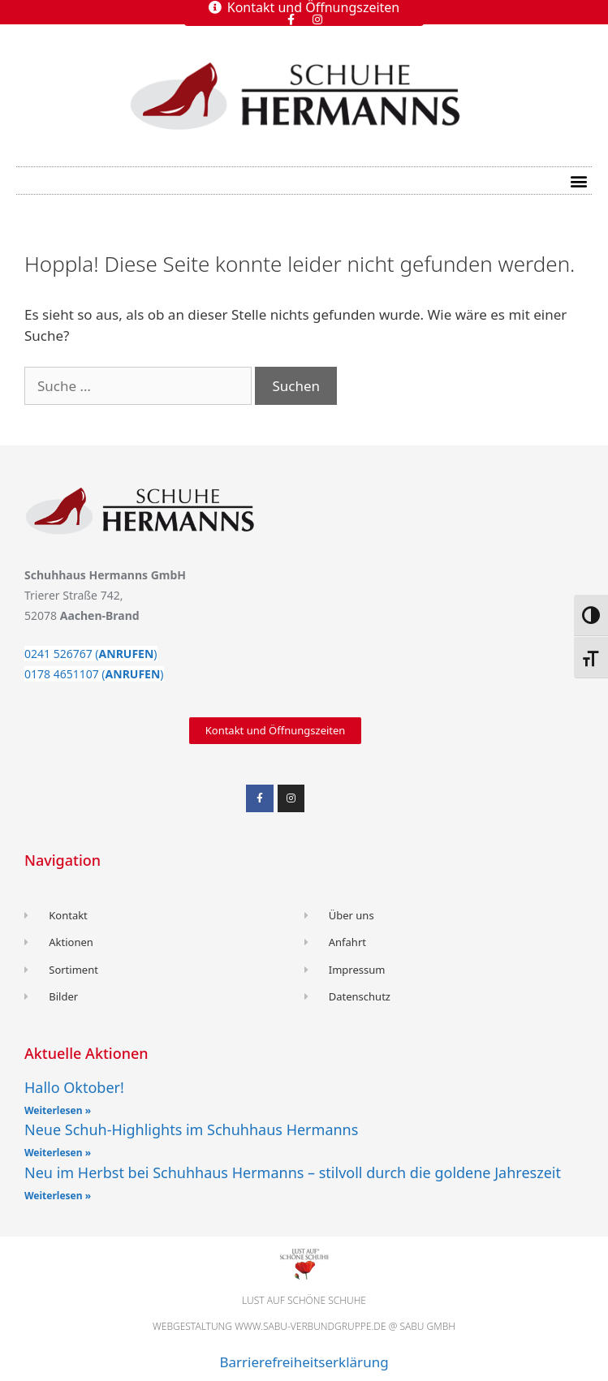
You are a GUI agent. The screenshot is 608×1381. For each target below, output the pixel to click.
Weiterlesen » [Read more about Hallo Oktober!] (57, 1110)
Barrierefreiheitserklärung (303, 1362)
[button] (578, 180)
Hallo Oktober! (74, 1087)
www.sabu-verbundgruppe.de (310, 1326)
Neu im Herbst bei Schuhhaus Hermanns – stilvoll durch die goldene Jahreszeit (292, 1172)
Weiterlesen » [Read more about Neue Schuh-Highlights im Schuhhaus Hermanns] (57, 1152)
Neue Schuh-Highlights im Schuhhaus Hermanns (191, 1129)
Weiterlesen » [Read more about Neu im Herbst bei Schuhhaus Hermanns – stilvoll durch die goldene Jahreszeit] (57, 1195)
